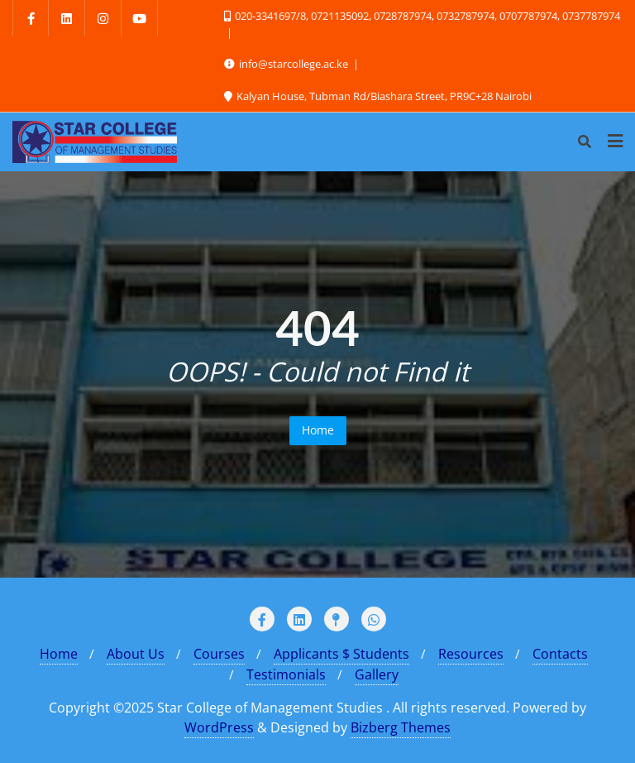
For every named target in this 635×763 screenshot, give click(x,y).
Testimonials (286, 674)
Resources (471, 654)
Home (318, 430)
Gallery (377, 674)
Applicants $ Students (341, 654)
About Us (136, 654)
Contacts (560, 654)
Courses (219, 654)
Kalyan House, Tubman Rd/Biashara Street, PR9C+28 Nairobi (378, 96)
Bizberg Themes (401, 727)
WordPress (219, 727)
